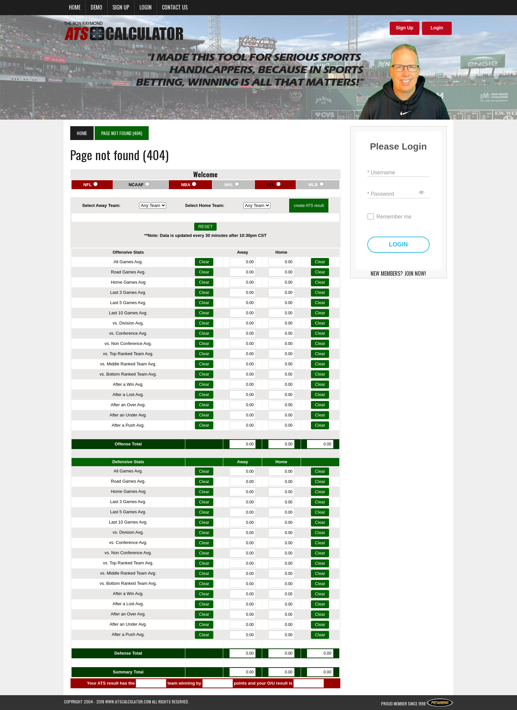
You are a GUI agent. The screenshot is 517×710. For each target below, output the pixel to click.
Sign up (120, 7)
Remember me (397, 216)
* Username (384, 172)
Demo (96, 7)
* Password (383, 194)
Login (145, 7)
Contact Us (175, 7)
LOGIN (403, 244)
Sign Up (404, 27)
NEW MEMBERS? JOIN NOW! (403, 273)
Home (74, 7)
